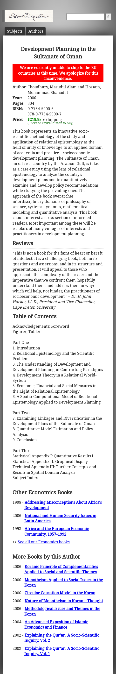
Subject (14, 31)
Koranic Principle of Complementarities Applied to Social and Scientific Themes (61, 569)
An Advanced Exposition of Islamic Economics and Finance (56, 624)
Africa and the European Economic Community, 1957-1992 (56, 531)
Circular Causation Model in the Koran (60, 593)
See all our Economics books (44, 542)
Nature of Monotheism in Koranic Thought (64, 600)
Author (35, 31)
